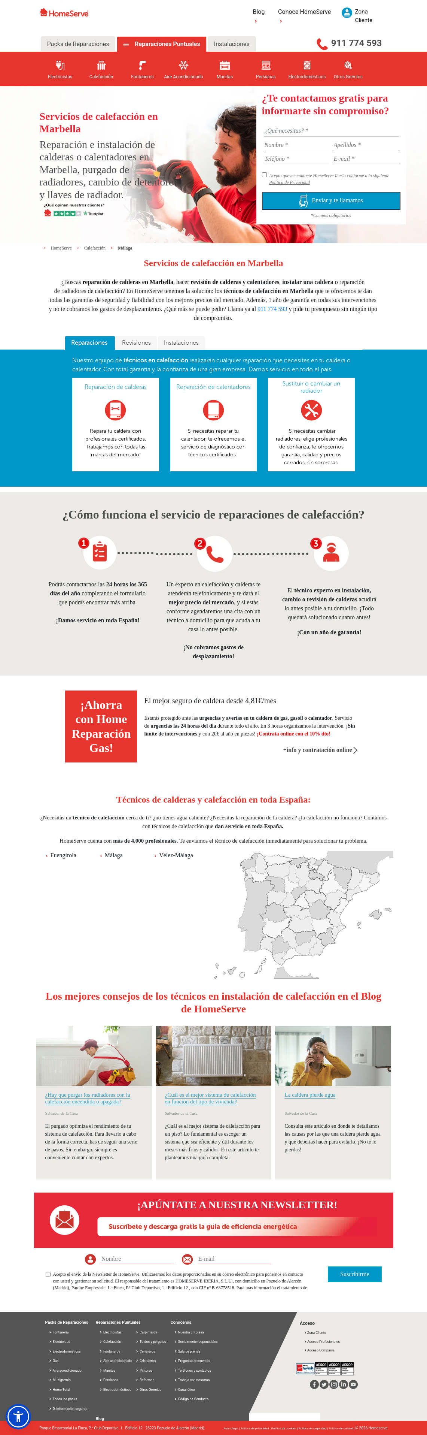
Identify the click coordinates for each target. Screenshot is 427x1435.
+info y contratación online (320, 750)
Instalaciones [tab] (232, 44)
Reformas (144, 1380)
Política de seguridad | (314, 1428)
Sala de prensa (187, 1351)
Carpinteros (146, 1332)
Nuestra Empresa (189, 1332)
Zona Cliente (315, 1333)
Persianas (108, 1380)
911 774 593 (356, 43)
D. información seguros (68, 1409)
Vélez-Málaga (176, 855)
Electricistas (110, 1332)
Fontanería (59, 1332)
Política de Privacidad (289, 182)
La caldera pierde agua (309, 1095)
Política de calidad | (342, 1428)
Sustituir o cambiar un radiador (311, 387)
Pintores (143, 1370)
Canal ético (184, 1390)
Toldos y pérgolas (150, 1342)
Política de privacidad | (256, 1428)
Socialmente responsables (196, 1342)
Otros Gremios (148, 1390)
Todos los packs (63, 1399)
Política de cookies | (285, 1428)
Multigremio (60, 1380)
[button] (18, 1417)
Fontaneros (110, 1351)
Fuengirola (63, 855)
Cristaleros (145, 1361)
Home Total (59, 1390)
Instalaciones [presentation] (181, 342)
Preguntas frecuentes (192, 1361)
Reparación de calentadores (213, 386)
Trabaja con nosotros (192, 1380)
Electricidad (59, 1342)
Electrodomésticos (65, 1351)
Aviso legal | (232, 1428)
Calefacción (95, 248)
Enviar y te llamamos (331, 201)
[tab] (90, 343)
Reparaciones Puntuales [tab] (166, 44)
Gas (54, 1361)
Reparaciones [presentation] (90, 342)
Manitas (107, 1370)
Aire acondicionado (65, 1370)
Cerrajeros (145, 1351)
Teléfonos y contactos (192, 1370)
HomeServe (62, 248)
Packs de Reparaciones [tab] (78, 44)
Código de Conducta (191, 1399)
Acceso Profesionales (322, 1342)
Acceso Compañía (319, 1350)
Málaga (125, 248)
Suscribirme (354, 1274)
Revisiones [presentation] (136, 342)
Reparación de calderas (116, 386)
